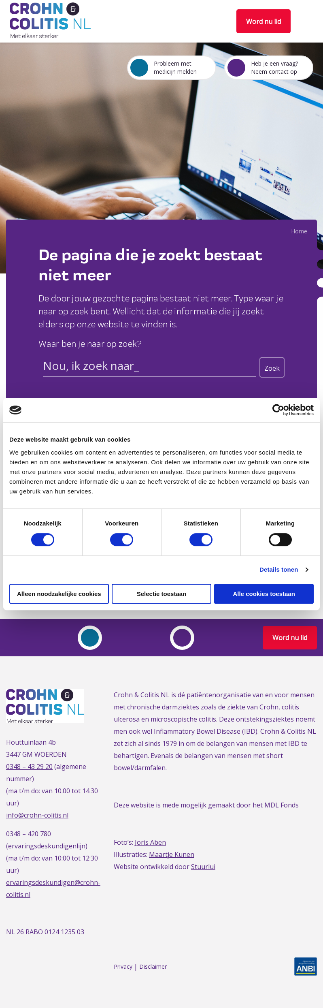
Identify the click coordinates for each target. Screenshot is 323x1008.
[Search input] (149, 367)
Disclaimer (153, 967)
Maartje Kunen (171, 854)
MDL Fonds (281, 805)
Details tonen (278, 569)
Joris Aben (150, 842)
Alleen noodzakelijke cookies (59, 593)
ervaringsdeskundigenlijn (46, 845)
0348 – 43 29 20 (29, 766)
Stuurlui (203, 866)
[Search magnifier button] (272, 367)
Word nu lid (263, 21)
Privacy (123, 967)
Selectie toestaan (162, 593)
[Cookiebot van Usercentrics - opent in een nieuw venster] (278, 410)
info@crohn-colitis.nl (37, 815)
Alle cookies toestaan (264, 593)
